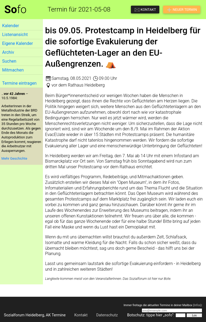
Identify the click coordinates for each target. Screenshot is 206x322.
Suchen (9, 61)
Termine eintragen (19, 83)
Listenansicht (15, 34)
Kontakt (81, 315)
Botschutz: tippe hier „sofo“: (150, 315)
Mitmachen (13, 70)
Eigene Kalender (17, 43)
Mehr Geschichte (14, 158)
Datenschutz (107, 315)
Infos (197, 305)
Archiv (8, 52)
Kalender (10, 25)
